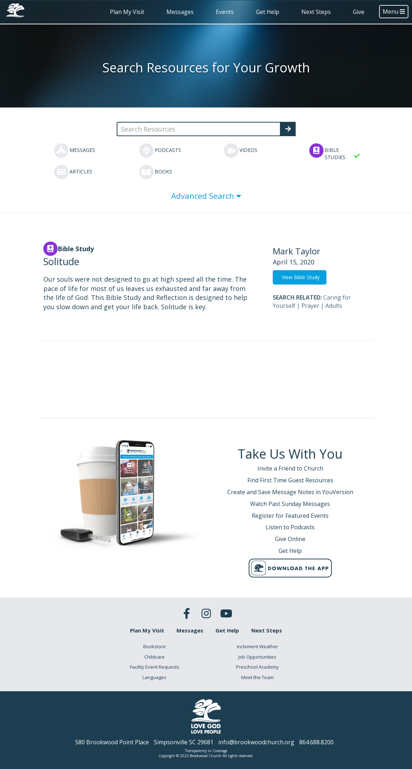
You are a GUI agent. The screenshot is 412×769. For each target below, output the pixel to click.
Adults (333, 306)
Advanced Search (206, 195)
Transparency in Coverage (206, 750)
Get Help (267, 12)
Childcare (154, 657)
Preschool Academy (257, 667)
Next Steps (316, 12)
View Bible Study (301, 277)
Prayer (310, 306)
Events (225, 12)
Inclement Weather (257, 646)
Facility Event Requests (154, 667)
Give (358, 12)
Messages (180, 12)
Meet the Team (257, 677)
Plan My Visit (127, 12)
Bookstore (154, 646)
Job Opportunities (257, 657)
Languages (154, 677)
